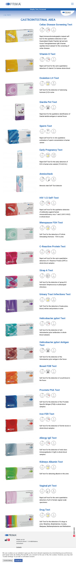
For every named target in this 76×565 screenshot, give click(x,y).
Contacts (18, 547)
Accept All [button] (18, 560)
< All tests (7, 15)
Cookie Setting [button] (8, 560)
